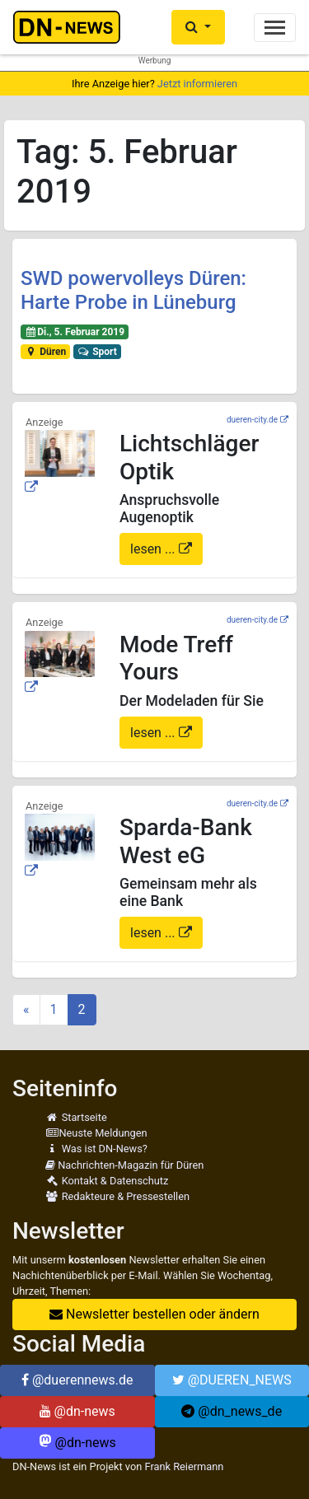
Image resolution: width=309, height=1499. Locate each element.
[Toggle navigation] (275, 27)
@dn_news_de (231, 1411)
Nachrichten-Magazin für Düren (124, 1165)
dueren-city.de (252, 419)
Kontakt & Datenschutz (106, 1180)
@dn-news (77, 1411)
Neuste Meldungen (96, 1133)
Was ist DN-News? (96, 1148)
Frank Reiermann (184, 1466)
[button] (198, 27)
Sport (97, 351)
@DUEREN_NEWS (232, 1380)
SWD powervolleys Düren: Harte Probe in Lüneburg (133, 290)
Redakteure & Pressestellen (117, 1196)
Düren (45, 351)
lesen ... (154, 549)
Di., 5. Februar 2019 (74, 332)
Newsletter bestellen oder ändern (154, 1314)
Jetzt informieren (197, 83)
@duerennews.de (77, 1380)
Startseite (76, 1117)
